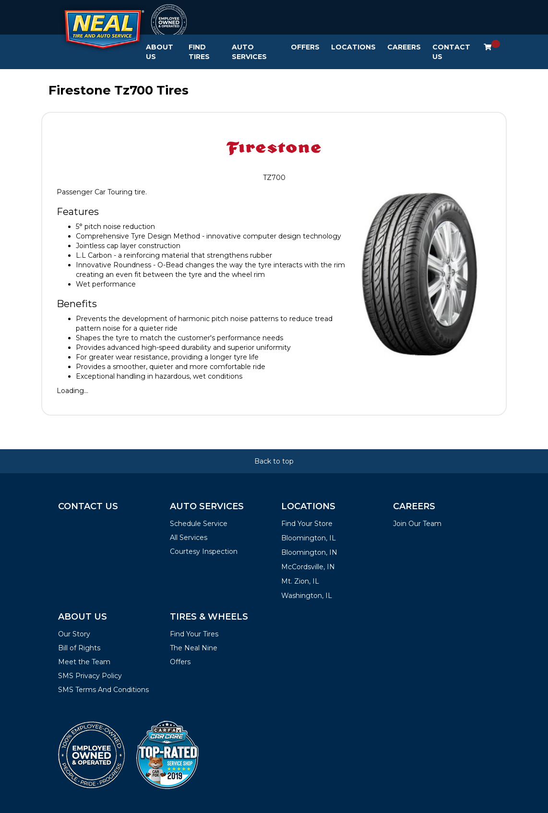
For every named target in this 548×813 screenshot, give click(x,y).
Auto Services (249, 52)
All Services (188, 537)
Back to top (274, 461)
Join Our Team (417, 523)
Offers (305, 47)
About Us (159, 52)
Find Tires (199, 52)
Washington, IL (306, 595)
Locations (353, 47)
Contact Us (451, 52)
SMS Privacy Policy (90, 675)
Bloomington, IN (309, 552)
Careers (404, 47)
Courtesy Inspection (204, 551)
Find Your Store (307, 523)
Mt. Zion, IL (300, 581)
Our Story (74, 634)
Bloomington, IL (308, 538)
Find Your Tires (194, 634)
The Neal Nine (193, 648)
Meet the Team (84, 662)
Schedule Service (198, 523)
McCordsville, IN (308, 566)
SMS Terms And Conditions (103, 689)
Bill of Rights (79, 648)
